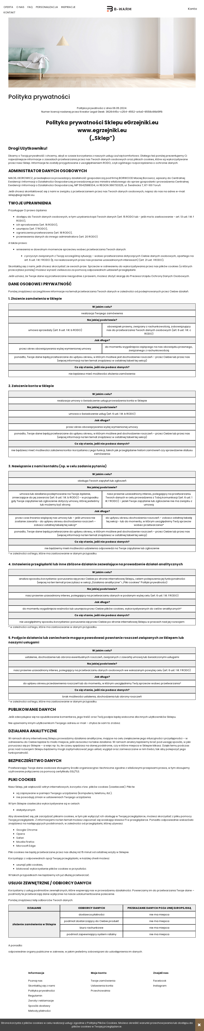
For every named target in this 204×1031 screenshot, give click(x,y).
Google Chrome (26, 830)
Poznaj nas (35, 981)
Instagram (160, 986)
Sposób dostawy (39, 1006)
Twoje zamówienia (103, 981)
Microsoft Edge (26, 846)
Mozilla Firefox (25, 842)
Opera (20, 834)
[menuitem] (8, 7)
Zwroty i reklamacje (41, 1001)
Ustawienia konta (102, 986)
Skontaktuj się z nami (41, 986)
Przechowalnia (100, 991)
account (192, 9)
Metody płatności (39, 1011)
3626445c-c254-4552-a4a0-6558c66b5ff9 (134, 112)
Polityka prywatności (41, 991)
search (156, 9)
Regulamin (35, 996)
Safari (20, 838)
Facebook (159, 981)
